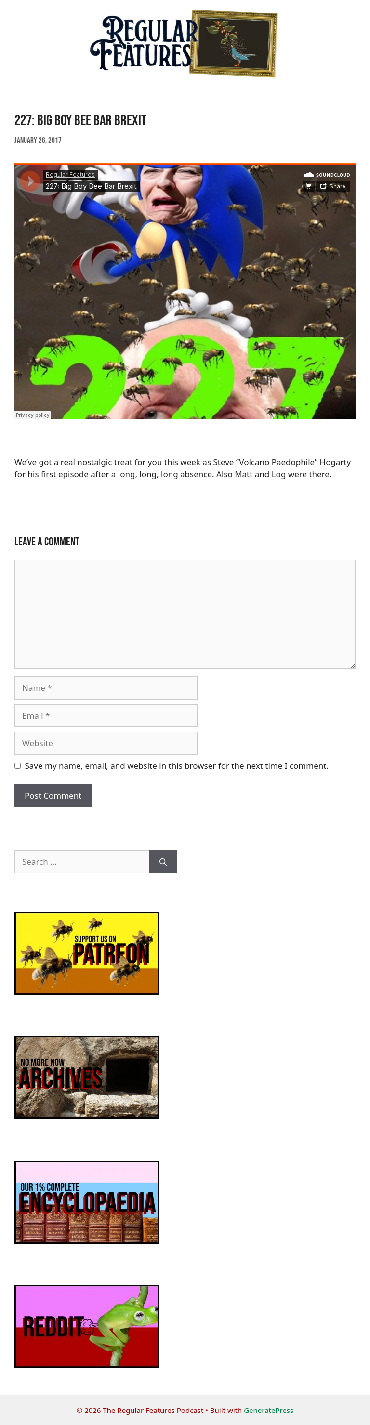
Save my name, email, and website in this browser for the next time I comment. (177, 765)
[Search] (163, 861)
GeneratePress (268, 1410)
